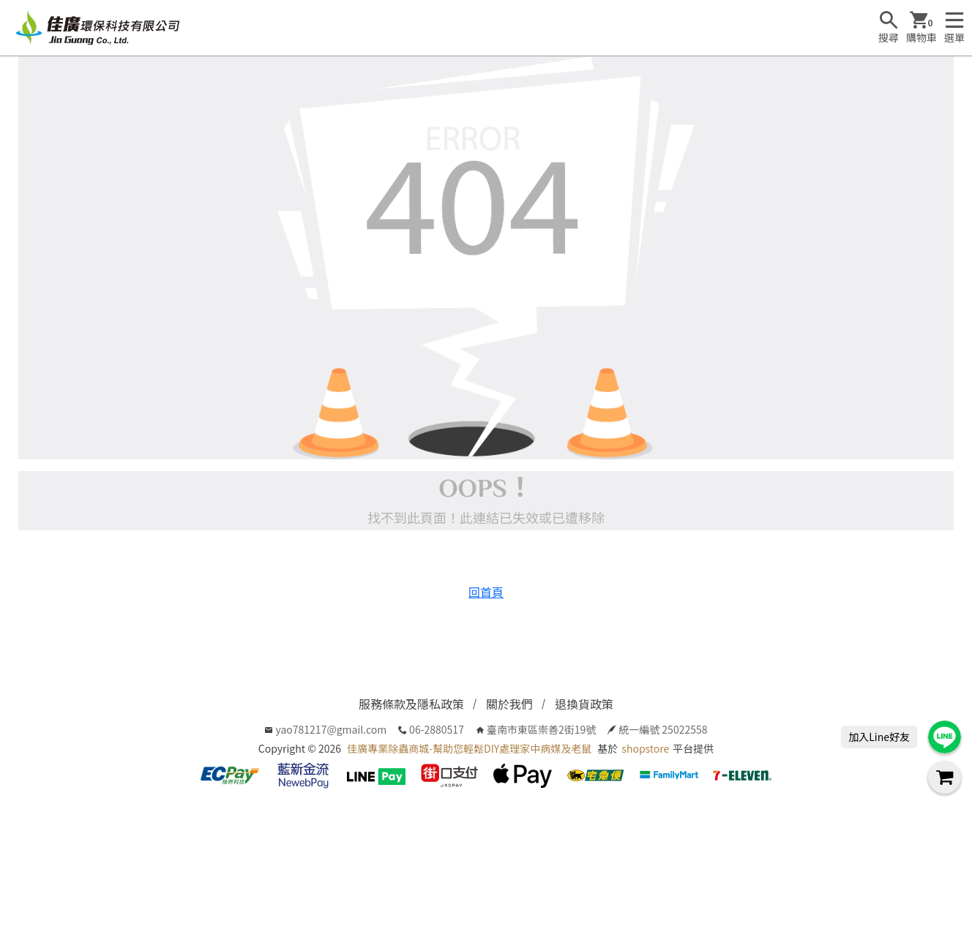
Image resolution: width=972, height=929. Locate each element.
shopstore (645, 748)
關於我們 (509, 703)
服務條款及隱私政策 (411, 703)
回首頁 (486, 592)
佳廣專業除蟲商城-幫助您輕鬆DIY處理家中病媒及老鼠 (469, 748)
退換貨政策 (584, 703)
